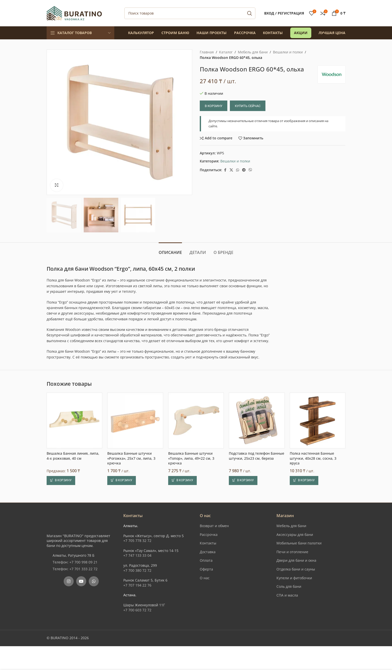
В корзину (213, 106)
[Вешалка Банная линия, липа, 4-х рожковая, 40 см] (74, 420)
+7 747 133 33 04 (137, 555)
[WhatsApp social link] (238, 170)
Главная (207, 52)
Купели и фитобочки (294, 578)
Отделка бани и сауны (295, 569)
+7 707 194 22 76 (137, 585)
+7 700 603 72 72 (137, 610)
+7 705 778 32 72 (137, 540)
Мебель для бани (253, 52)
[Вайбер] (250, 170)
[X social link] (231, 170)
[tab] (170, 250)
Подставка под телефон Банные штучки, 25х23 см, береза (256, 456)
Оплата (206, 560)
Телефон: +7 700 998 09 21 (75, 562)
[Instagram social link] (69, 581)
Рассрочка (209, 534)
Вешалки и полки (288, 52)
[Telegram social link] (244, 170)
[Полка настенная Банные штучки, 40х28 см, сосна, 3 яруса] (317, 420)
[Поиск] (189, 13)
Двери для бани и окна (296, 560)
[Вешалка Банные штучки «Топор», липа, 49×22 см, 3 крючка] (196, 420)
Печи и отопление (292, 551)
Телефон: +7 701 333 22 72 (75, 568)
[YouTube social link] (81, 581)
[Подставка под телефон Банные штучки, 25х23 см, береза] (256, 420)
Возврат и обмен (214, 525)
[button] (61, 480)
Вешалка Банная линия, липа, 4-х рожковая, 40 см (73, 456)
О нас (205, 578)
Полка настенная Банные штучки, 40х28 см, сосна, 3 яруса (313, 458)
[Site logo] (74, 12)
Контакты (208, 543)
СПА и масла (287, 595)
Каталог (226, 52)
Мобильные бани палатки (299, 543)
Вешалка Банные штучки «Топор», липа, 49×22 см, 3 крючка (191, 458)
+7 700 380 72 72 (137, 570)
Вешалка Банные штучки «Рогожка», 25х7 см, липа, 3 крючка (131, 458)
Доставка (208, 551)
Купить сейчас (247, 106)
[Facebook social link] (225, 170)
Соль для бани (288, 586)
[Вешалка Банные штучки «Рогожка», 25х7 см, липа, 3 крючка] (135, 420)
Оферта (206, 569)
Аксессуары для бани (294, 534)
